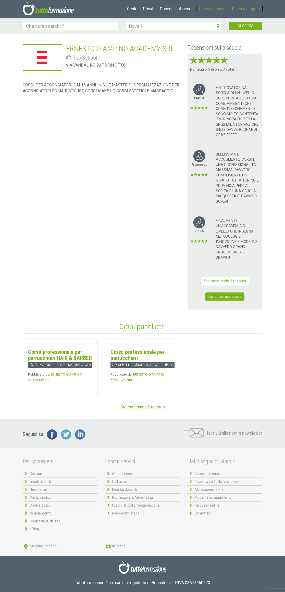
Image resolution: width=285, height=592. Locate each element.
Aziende (186, 8)
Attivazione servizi (209, 489)
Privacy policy (40, 497)
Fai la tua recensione (224, 296)
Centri (132, 8)
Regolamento (41, 513)
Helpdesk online (207, 505)
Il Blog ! (35, 529)
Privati (148, 8)
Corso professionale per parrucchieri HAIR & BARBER (60, 355)
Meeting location (40, 546)
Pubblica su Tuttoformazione (217, 482)
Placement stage (126, 513)
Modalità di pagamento (213, 497)
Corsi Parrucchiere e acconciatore (60, 364)
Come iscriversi (206, 474)
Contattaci (202, 513)
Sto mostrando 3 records (225, 281)
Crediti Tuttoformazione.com (135, 505)
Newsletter (38, 489)
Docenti (167, 8)
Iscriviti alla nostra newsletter (222, 433)
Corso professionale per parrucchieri (137, 355)
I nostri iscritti (40, 482)
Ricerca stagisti (246, 8)
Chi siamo (37, 474)
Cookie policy (40, 505)
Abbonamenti (123, 474)
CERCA (246, 26)
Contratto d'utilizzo (45, 521)
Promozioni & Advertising (132, 497)
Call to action (122, 482)
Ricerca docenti (213, 8)
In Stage (115, 546)
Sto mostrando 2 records (142, 407)
